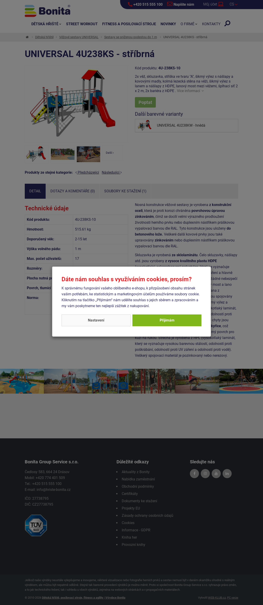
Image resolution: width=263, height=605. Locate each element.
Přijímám (167, 320)
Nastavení (96, 320)
